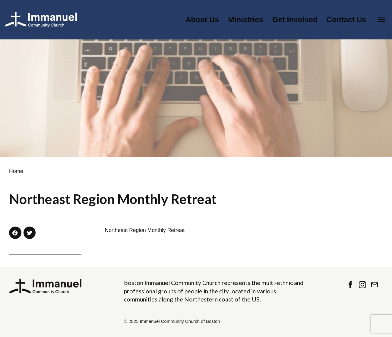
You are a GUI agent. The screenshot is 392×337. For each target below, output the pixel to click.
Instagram (362, 285)
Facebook (350, 285)
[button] (15, 233)
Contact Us (346, 19)
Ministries (245, 19)
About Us (202, 19)
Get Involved (295, 19)
